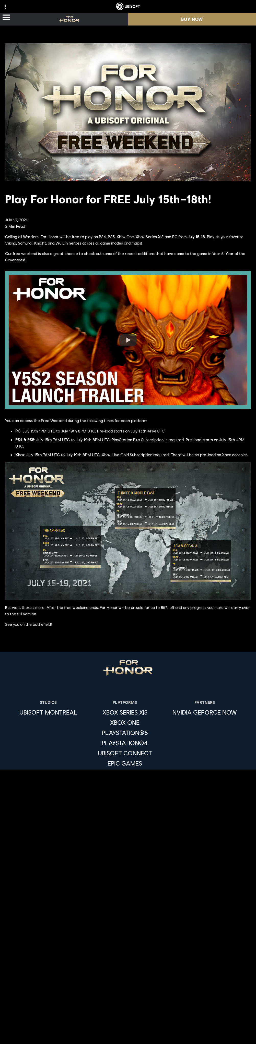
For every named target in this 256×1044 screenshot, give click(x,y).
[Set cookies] (128, 1035)
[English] (127, 861)
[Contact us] (128, 984)
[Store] (128, 925)
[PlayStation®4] (125, 742)
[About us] (128, 945)
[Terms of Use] (128, 1001)
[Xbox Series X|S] (125, 712)
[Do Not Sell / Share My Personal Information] (128, 1018)
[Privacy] (128, 993)
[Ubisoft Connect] (128, 935)
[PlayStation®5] (125, 732)
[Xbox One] (125, 722)
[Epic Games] (125, 763)
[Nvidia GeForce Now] (204, 712)
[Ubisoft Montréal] (48, 712)
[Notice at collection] (128, 1010)
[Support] (128, 966)
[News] (128, 955)
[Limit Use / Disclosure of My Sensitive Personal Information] (128, 1026)
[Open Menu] (6, 18)
